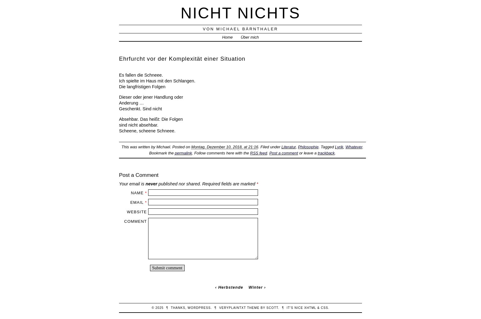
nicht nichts (241, 13)
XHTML (310, 308)
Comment (135, 221)
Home (227, 37)
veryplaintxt (232, 308)
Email (137, 202)
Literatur (288, 147)
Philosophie (308, 147)
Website (137, 212)
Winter (255, 287)
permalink (183, 153)
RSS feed (258, 153)
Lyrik (339, 147)
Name (137, 193)
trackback (326, 153)
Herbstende (230, 287)
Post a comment (283, 153)
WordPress (199, 308)
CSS (324, 308)
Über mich (250, 37)
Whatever (353, 147)
